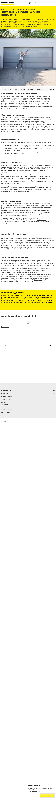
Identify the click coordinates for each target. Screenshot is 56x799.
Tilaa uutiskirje (47, 795)
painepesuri (47, 274)
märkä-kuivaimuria (32, 265)
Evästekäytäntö (5, 402)
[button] (53, 89)
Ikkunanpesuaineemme (17, 189)
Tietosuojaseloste (6, 407)
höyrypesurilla (27, 175)
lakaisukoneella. (6, 263)
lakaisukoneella (15, 218)
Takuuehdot (4, 404)
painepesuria (10, 170)
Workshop (40, 89)
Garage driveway (27, 89)
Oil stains (51, 89)
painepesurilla (12, 123)
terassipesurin (46, 221)
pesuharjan (37, 221)
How (16, 89)
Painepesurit (5, 327)
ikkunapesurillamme (29, 186)
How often (7, 89)
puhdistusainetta (41, 220)
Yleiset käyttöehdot (6, 409)
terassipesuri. (38, 280)
